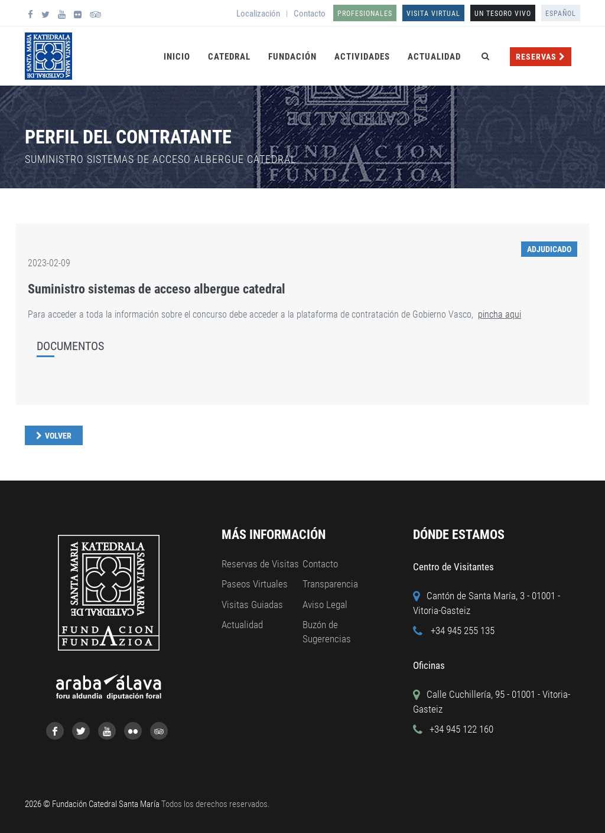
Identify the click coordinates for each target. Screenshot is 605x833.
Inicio (177, 56)
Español (560, 13)
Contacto (310, 13)
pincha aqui (499, 314)
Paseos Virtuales (255, 584)
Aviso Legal (324, 604)
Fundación (292, 56)
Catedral (229, 56)
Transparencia (330, 584)
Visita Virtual (433, 13)
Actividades (362, 56)
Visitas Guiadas (252, 604)
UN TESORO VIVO (502, 13)
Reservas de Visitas (260, 564)
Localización (258, 13)
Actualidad (434, 56)
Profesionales (364, 13)
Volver (58, 435)
